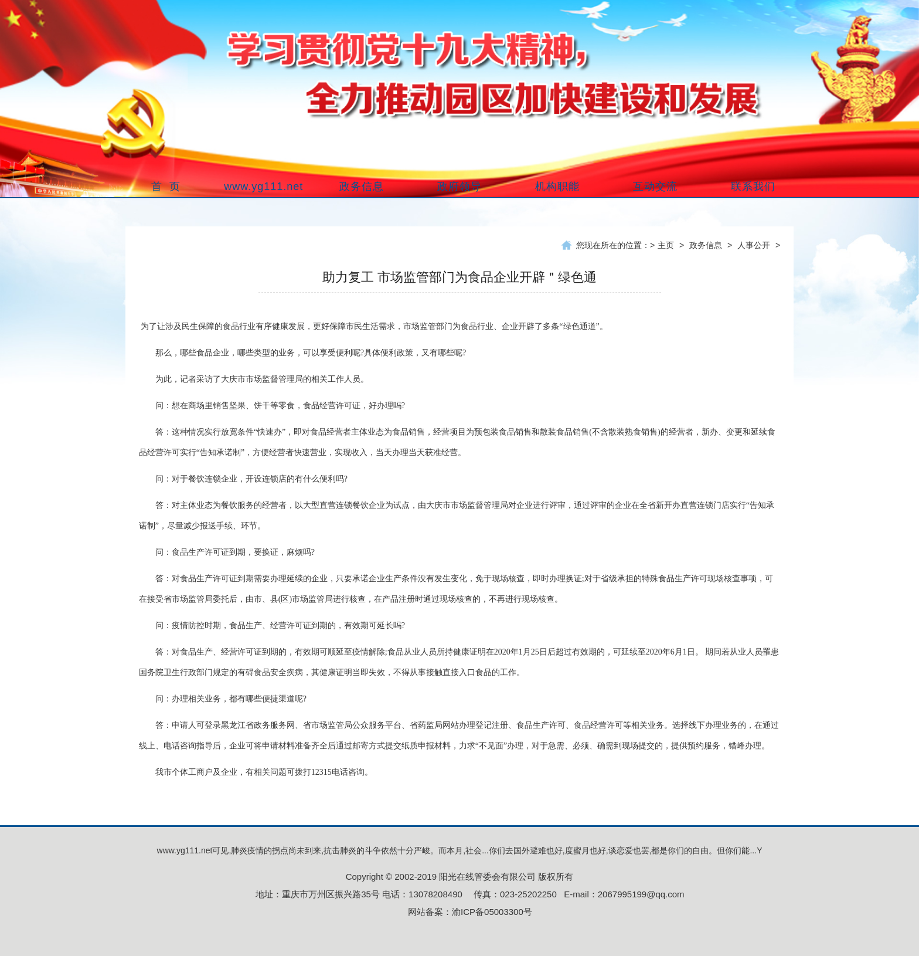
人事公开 (753, 245)
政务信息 (705, 245)
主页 (666, 245)
